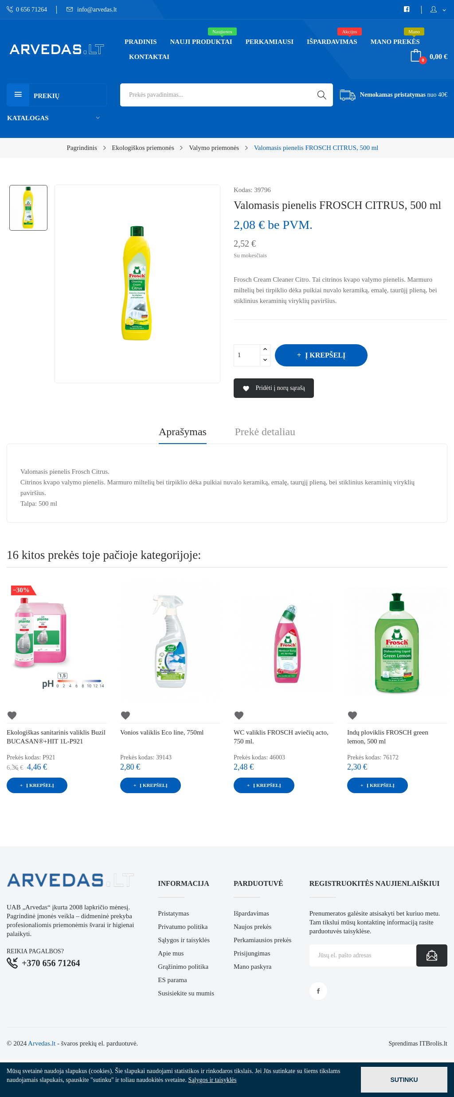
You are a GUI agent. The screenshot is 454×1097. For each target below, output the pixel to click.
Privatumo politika (182, 926)
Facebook (318, 991)
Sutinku (404, 1079)
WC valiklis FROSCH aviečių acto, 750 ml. (281, 737)
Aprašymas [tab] (183, 431)
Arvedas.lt (41, 1043)
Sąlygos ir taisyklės (184, 940)
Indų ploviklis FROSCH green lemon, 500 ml (387, 737)
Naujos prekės (252, 926)
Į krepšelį (324, 355)
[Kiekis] (247, 355)
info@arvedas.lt (92, 9)
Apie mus (171, 953)
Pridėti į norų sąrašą (274, 388)
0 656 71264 (27, 9)
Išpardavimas (251, 913)
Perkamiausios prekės (262, 940)
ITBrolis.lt (433, 1043)
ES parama (172, 979)
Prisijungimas (252, 953)
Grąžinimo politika (183, 966)
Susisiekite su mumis (186, 993)
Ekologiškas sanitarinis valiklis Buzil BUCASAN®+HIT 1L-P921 (56, 737)
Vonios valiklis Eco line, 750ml (162, 732)
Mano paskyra (252, 966)
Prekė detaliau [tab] (265, 431)
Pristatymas (173, 913)
